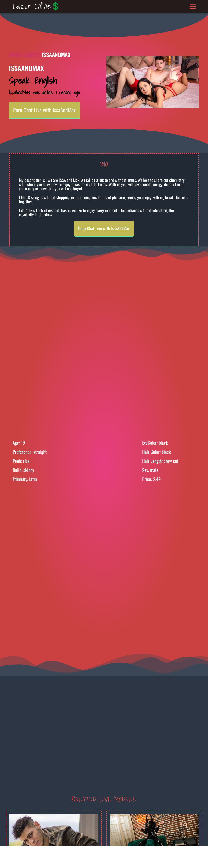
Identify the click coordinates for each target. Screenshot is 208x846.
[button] (193, 6)
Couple (31, 54)
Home (15, 54)
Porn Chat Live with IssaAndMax (44, 110)
